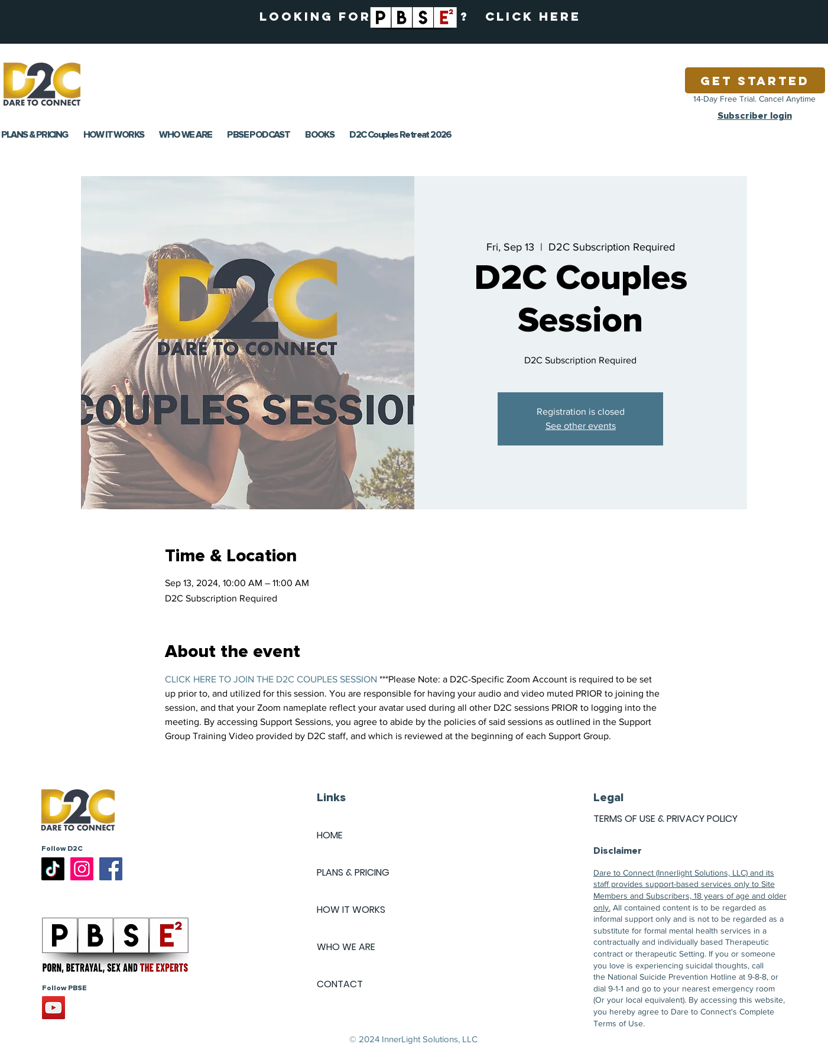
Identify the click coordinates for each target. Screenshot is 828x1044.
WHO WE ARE (346, 947)
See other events (580, 426)
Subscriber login (754, 116)
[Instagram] (81, 868)
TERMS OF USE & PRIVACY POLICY (665, 818)
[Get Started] (755, 80)
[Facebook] (110, 868)
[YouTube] (53, 1007)
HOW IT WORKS (351, 909)
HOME (330, 835)
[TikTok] (52, 868)
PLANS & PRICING (353, 872)
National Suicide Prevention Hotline (672, 976)
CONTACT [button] (340, 984)
